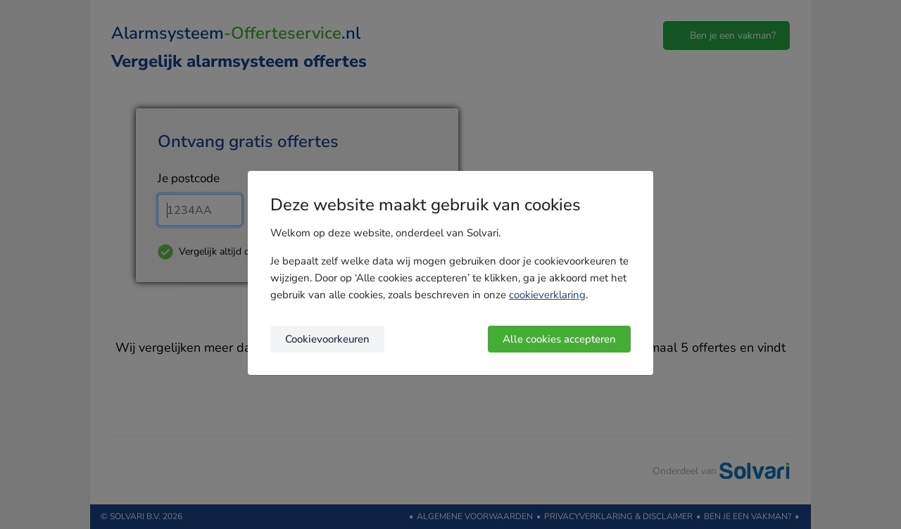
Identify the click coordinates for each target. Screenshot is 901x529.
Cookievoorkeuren (327, 339)
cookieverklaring (547, 295)
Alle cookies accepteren (559, 339)
